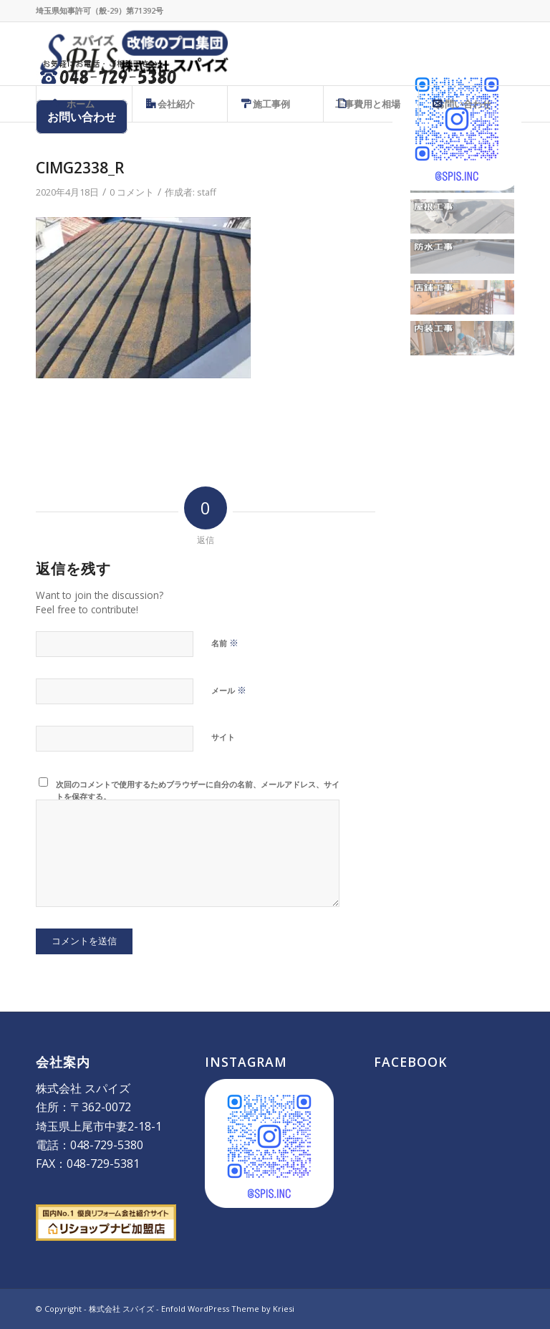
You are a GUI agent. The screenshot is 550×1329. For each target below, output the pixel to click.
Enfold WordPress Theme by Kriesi (227, 1308)
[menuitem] (84, 104)
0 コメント (132, 192)
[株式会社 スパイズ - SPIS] (132, 53)
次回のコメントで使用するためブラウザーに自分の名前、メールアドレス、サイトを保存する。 (197, 790)
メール (228, 689)
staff (206, 192)
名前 (224, 642)
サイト (223, 736)
